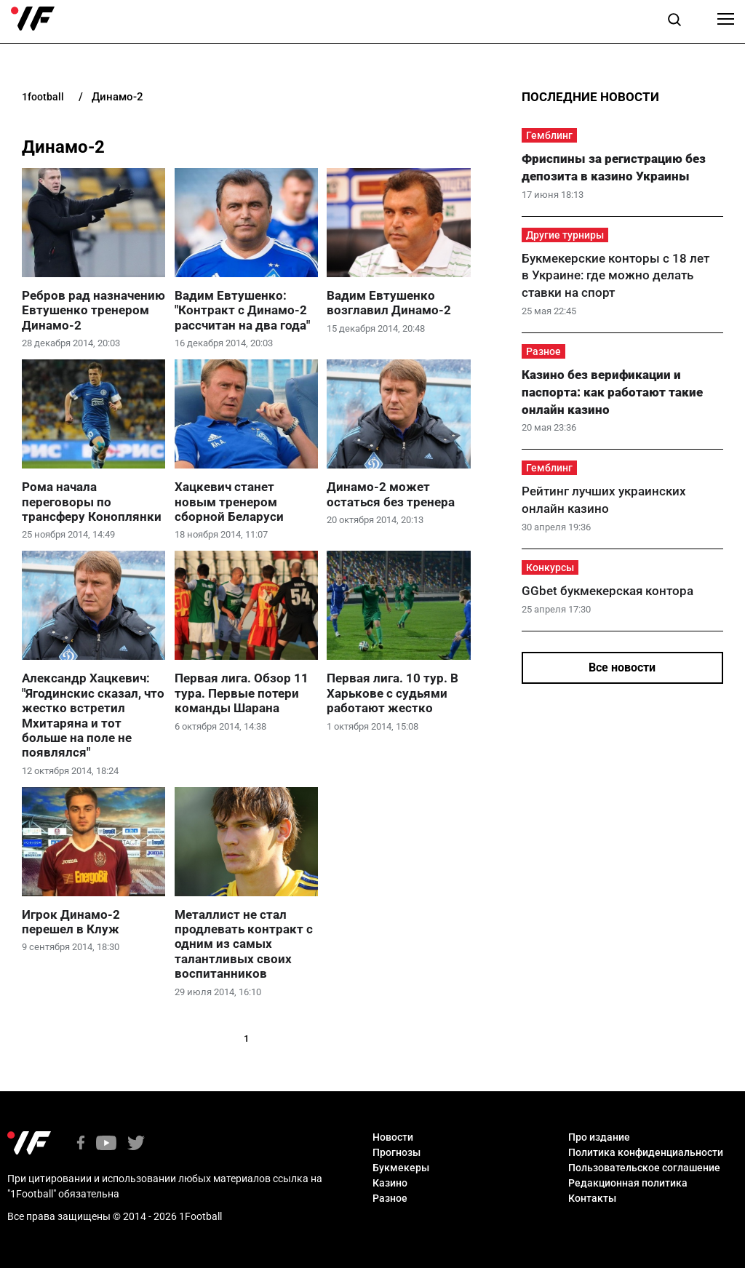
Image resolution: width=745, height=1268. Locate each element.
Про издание (599, 1137)
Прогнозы (396, 1152)
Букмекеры (400, 1167)
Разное (543, 351)
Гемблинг (549, 135)
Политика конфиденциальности (645, 1152)
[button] (674, 22)
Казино (389, 1183)
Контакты (592, 1198)
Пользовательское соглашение (644, 1167)
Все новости (622, 667)
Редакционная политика (628, 1183)
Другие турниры (565, 235)
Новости (392, 1137)
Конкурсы (550, 567)
